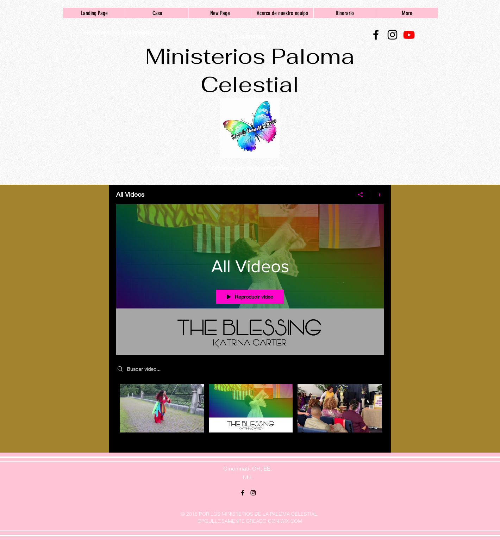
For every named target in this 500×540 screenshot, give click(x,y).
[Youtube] (408, 34)
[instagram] (392, 34)
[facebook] (375, 34)
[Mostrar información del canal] (377, 194)
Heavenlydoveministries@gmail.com (130, 32)
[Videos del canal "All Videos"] (250, 412)
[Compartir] (360, 194)
